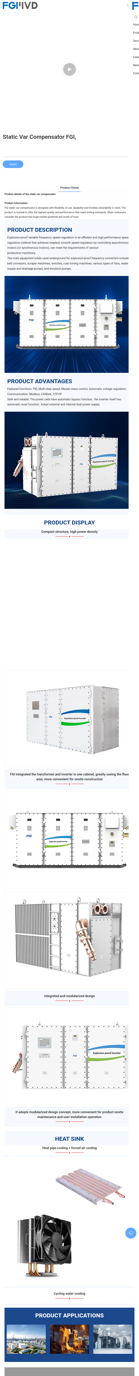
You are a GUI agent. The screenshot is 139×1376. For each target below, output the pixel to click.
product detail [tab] (69, 187)
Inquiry (13, 164)
